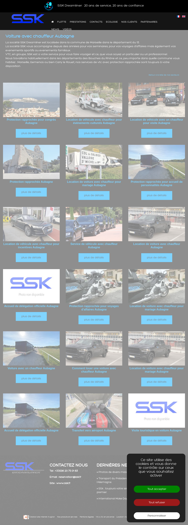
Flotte (61, 21)
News (55, 29)
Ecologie (112, 21)
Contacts (96, 21)
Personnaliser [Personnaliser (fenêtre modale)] (157, 515)
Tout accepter (156, 489)
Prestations (78, 21)
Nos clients (129, 21)
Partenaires (149, 21)
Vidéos (67, 29)
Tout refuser (157, 502)
